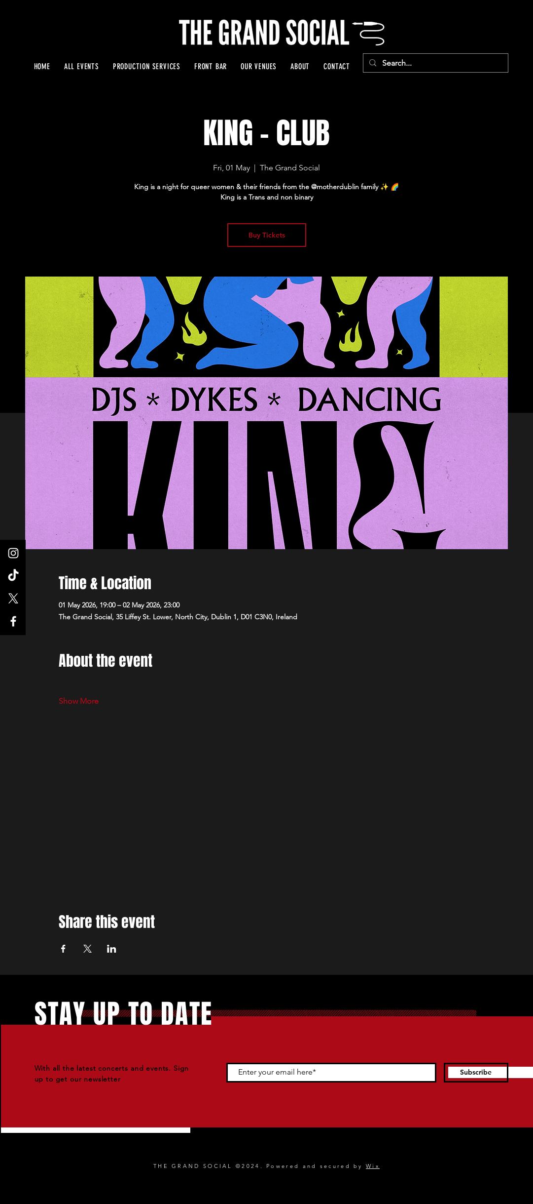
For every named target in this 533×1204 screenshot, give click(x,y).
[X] (13, 598)
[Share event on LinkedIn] (111, 949)
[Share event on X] (87, 949)
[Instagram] (13, 553)
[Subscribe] (476, 1073)
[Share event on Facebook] (63, 949)
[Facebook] (13, 621)
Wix (373, 1166)
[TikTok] (13, 576)
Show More (79, 701)
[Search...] (434, 63)
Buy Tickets (267, 235)
